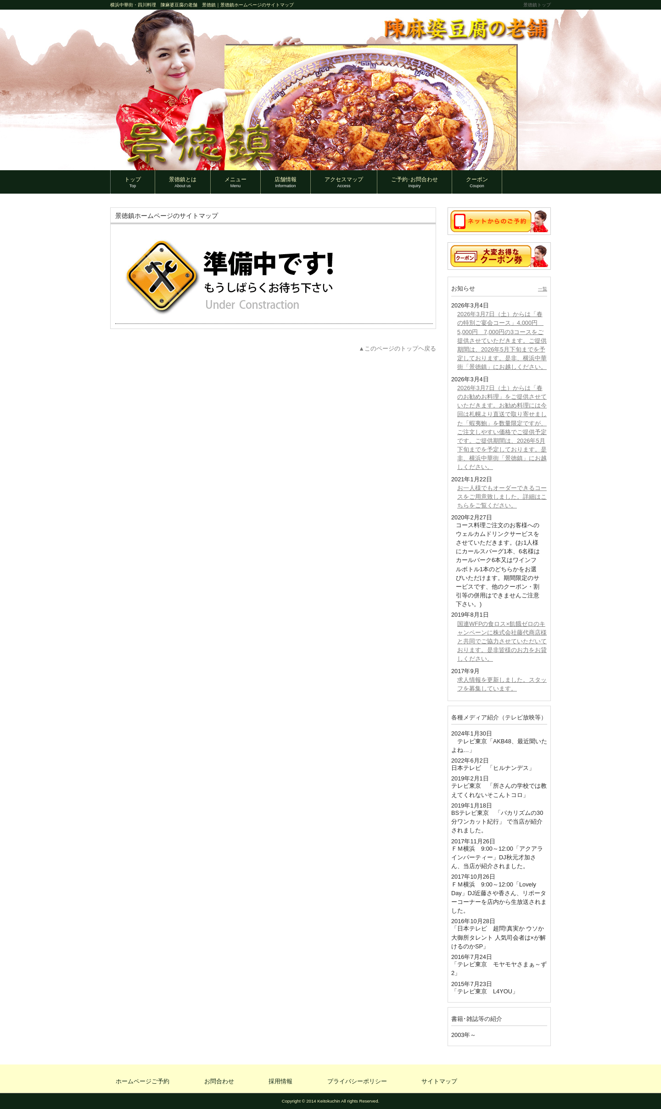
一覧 (542, 288)
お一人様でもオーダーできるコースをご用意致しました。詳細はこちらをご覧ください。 (502, 497)
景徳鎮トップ (537, 4)
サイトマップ (439, 1081)
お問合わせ (219, 1081)
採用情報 (280, 1081)
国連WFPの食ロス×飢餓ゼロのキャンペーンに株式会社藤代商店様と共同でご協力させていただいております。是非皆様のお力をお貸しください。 (502, 641)
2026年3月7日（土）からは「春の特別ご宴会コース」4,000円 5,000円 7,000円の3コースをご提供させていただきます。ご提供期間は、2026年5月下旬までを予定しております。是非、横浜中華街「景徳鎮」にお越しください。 (502, 340)
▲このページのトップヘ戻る (397, 348)
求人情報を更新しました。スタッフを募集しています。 (502, 684)
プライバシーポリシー (357, 1081)
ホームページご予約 (142, 1081)
